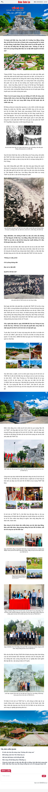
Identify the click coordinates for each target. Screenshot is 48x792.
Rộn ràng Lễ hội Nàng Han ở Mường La (14, 760)
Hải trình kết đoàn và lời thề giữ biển (13, 757)
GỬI (44, 776)
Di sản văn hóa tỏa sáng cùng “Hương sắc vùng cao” (18, 752)
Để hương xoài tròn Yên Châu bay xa (13, 754)
